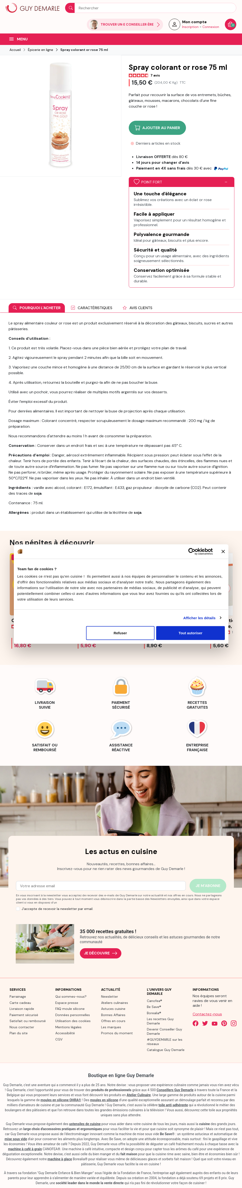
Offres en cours (113, 1021)
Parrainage (18, 996)
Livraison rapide (22, 1009)
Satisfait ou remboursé (28, 1021)
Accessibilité (65, 1033)
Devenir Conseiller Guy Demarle (164, 1031)
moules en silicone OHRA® (61, 1100)
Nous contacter (22, 1027)
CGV (58, 1039)
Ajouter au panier (157, 128)
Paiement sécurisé (24, 1015)
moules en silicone (104, 1100)
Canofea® (154, 1001)
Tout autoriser (190, 633)
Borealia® (154, 1013)
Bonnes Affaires (113, 1015)
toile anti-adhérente (173, 1105)
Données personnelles (72, 1015)
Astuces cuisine (113, 1009)
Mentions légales (68, 1027)
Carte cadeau (20, 1003)
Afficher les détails (199, 618)
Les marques (111, 1027)
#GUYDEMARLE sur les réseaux (164, 1041)
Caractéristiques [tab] (91, 307)
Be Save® (154, 1007)
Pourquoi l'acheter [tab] (37, 307)
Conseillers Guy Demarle (175, 1090)
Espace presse (66, 1003)
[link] (45, 692)
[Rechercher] (150, 8)
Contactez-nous (207, 1014)
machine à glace (59, 1159)
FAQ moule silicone (70, 1009)
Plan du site (19, 1033)
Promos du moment (117, 1033)
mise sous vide (16, 1139)
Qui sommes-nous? (71, 996)
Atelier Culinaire (139, 1095)
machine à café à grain (25, 1149)
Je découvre (100, 953)
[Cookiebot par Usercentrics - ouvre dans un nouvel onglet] (192, 551)
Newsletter (109, 996)
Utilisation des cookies (73, 1021)
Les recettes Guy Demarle (160, 1021)
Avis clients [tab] (137, 307)
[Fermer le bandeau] (223, 551)
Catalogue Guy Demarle (166, 1050)
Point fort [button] (148, 182)
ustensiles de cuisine (85, 1124)
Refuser (120, 633)
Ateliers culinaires (114, 1003)
